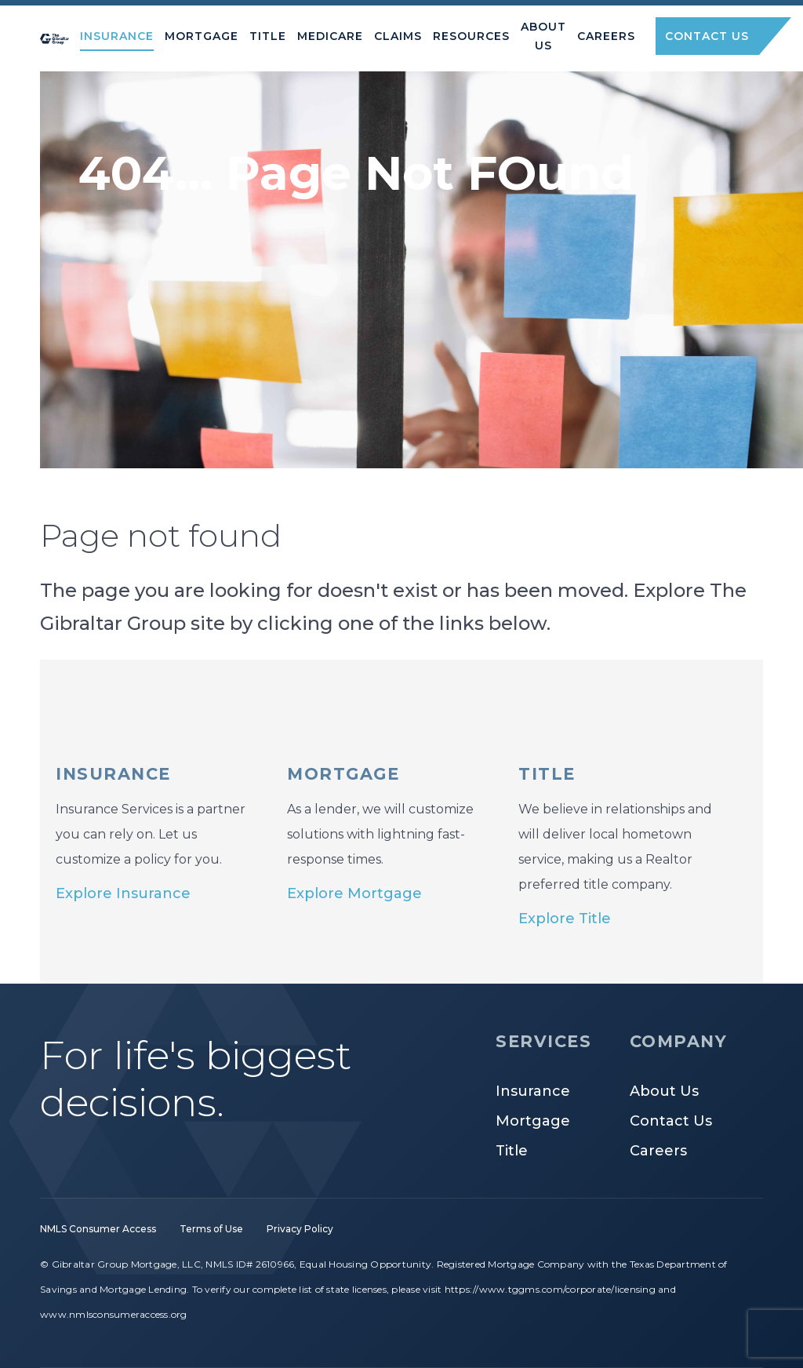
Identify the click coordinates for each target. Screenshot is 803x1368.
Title (512, 1150)
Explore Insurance (123, 893)
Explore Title (564, 918)
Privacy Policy (300, 1229)
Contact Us (671, 1121)
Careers (658, 1150)
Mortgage (533, 1121)
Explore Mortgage (354, 893)
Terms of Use (211, 1229)
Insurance (533, 1091)
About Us (664, 1091)
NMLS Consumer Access (98, 1229)
